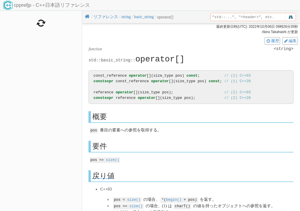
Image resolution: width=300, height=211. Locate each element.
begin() (174, 198)
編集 (290, 40)
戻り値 (103, 175)
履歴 (272, 40)
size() (112, 159)
